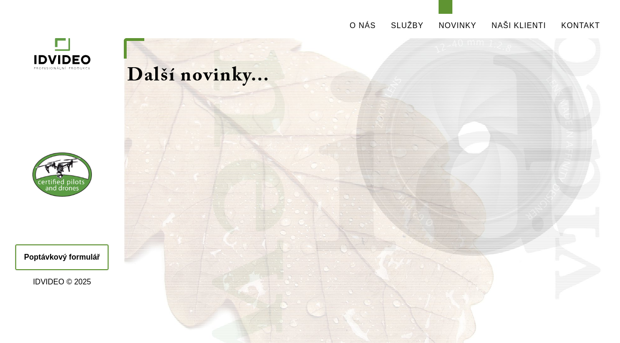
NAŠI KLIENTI (518, 25)
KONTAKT (580, 25)
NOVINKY (457, 25)
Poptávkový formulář (62, 257)
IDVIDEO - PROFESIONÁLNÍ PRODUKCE (62, 76)
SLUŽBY (407, 25)
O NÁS (363, 25)
